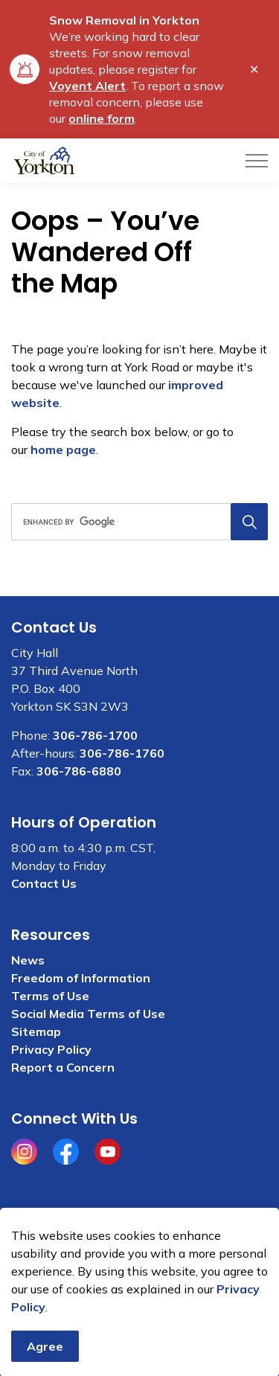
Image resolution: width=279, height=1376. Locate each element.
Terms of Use (50, 995)
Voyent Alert (87, 85)
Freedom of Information (80, 977)
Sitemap (36, 1031)
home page (63, 449)
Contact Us (44, 883)
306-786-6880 (78, 771)
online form (101, 118)
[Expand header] (256, 160)
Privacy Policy (51, 1049)
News (28, 960)
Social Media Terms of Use (88, 1013)
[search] (138, 521)
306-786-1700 (95, 735)
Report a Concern (63, 1067)
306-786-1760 (122, 753)
